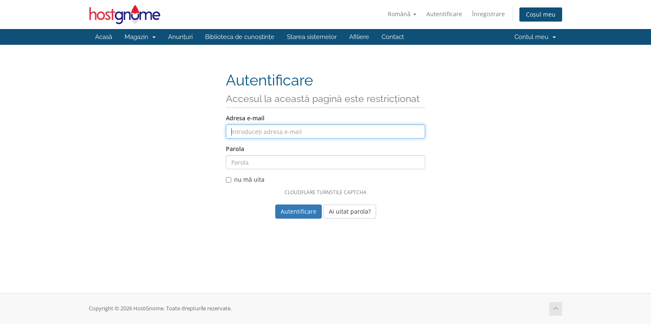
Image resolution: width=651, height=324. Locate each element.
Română (402, 14)
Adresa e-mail (245, 118)
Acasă (103, 37)
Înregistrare (488, 14)
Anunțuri (180, 37)
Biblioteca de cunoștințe (239, 37)
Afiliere (359, 37)
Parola (235, 149)
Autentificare (444, 14)
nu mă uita (245, 179)
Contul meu (535, 37)
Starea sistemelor (312, 37)
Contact (393, 37)
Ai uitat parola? (350, 211)
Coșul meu (541, 14)
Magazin (140, 37)
